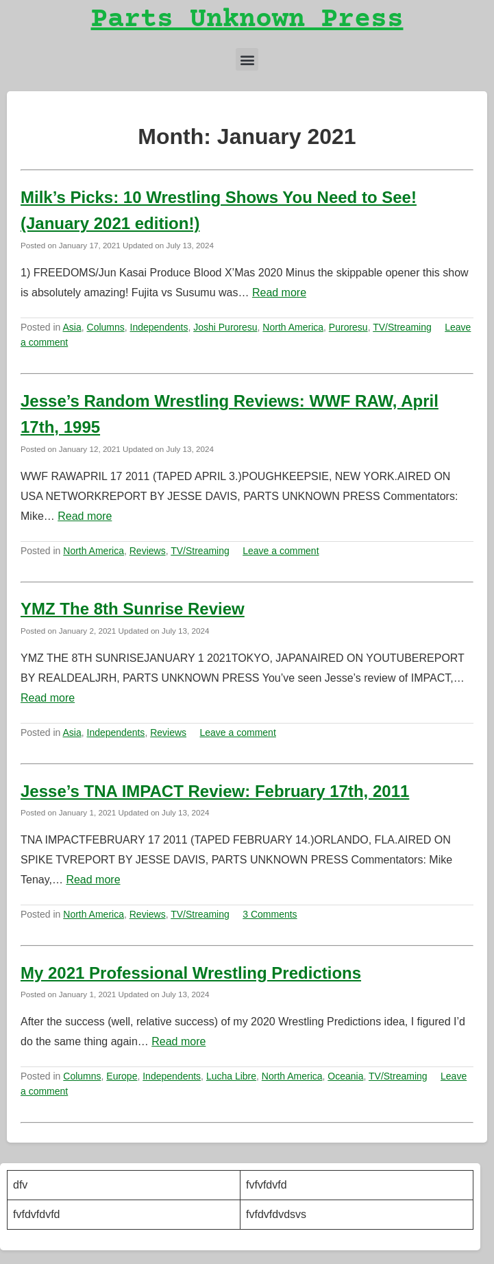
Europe (121, 1076)
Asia (72, 327)
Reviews (147, 550)
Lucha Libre (231, 1076)
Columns (106, 327)
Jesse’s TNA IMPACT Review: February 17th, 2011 (215, 791)
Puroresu (348, 327)
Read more (279, 292)
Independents (159, 327)
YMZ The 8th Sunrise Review (133, 608)
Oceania (345, 1076)
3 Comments (270, 914)
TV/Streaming (402, 327)
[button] (247, 59)
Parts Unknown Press (247, 20)
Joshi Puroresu (225, 327)
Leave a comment (281, 550)
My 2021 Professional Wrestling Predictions (191, 973)
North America (292, 327)
